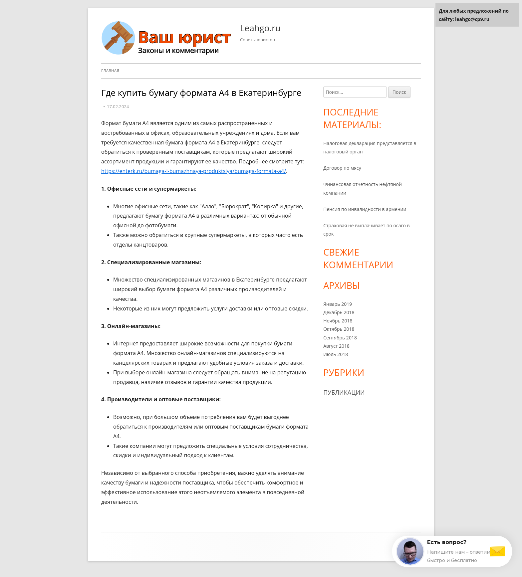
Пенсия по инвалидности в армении (364, 209)
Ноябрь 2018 (337, 320)
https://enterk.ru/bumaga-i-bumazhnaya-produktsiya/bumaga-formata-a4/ (193, 171)
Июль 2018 (335, 354)
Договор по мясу (342, 168)
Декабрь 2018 (338, 312)
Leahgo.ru (260, 28)
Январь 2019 (337, 304)
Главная (110, 71)
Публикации (344, 392)
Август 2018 (336, 346)
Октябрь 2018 (338, 329)
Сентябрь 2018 (340, 337)
